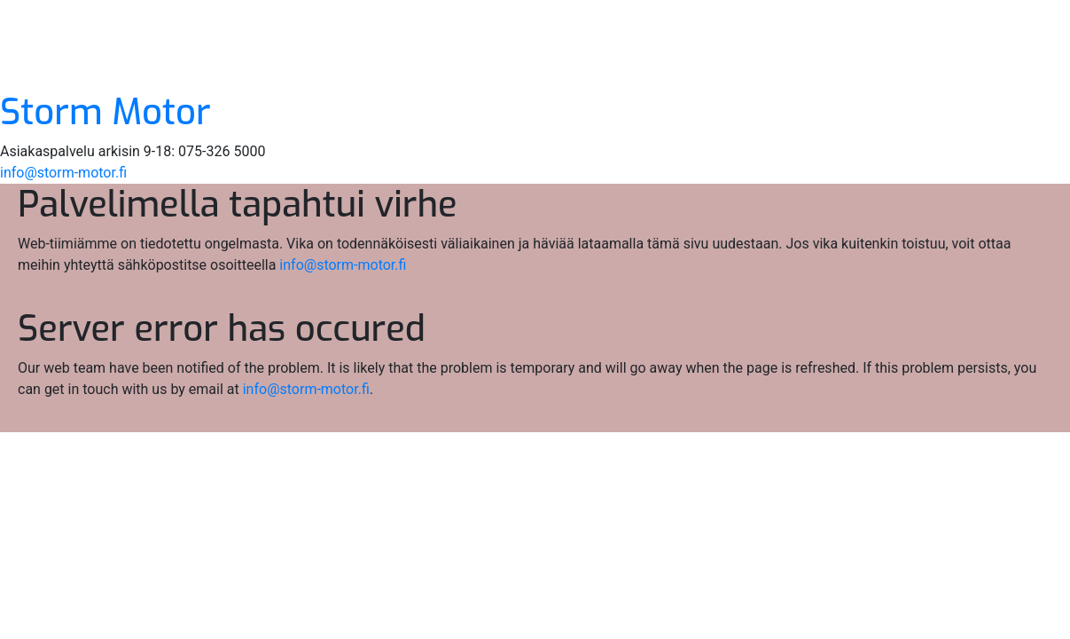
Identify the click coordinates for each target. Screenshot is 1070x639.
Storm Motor (105, 112)
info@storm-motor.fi (63, 172)
